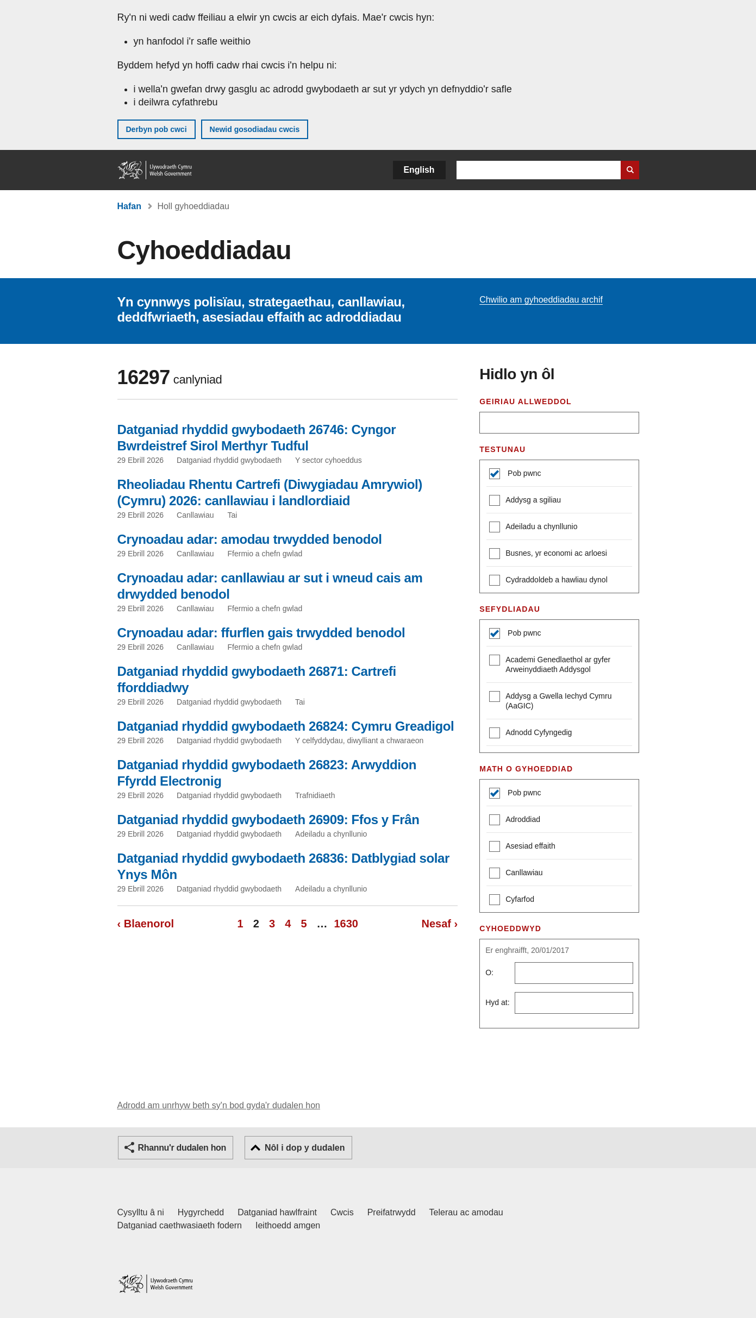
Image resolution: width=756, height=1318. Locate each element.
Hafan (129, 206)
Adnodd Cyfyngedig (530, 733)
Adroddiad (514, 820)
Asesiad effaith (522, 847)
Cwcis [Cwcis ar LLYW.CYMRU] (342, 1212)
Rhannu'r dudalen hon (182, 1147)
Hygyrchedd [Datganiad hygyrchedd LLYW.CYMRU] (201, 1212)
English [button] (419, 169)
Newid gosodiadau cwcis (255, 129)
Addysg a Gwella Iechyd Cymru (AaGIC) (550, 700)
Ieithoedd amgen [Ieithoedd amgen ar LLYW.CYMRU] (287, 1225)
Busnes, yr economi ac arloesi (548, 554)
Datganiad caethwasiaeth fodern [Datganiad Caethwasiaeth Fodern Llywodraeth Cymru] (179, 1225)
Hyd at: (497, 1002)
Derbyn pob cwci (156, 129)
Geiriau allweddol (525, 401)
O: (489, 972)
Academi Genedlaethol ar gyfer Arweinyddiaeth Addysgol (549, 664)
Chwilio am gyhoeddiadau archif (541, 299)
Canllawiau (515, 874)
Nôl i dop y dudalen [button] (305, 1147)
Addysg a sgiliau (525, 501)
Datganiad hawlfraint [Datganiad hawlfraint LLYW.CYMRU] (277, 1212)
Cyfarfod (511, 900)
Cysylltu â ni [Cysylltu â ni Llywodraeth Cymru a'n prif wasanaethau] (140, 1212)
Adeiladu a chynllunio (533, 528)
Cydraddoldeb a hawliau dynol (548, 581)
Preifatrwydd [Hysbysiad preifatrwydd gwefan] (391, 1212)
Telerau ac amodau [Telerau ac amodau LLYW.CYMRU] (466, 1212)
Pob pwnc (523, 473)
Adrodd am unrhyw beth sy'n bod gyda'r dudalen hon (218, 1105)
